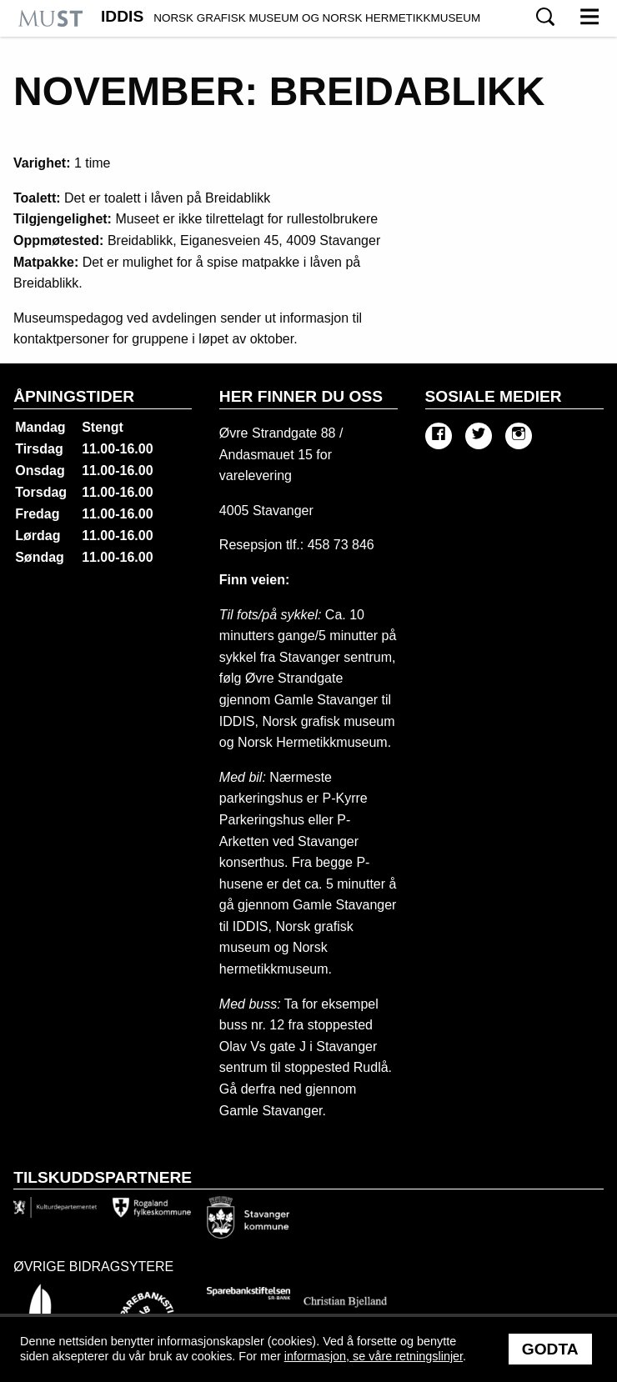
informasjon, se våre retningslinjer (373, 1356)
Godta (550, 1349)
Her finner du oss (301, 396)
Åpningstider (73, 396)
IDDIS (290, 16)
